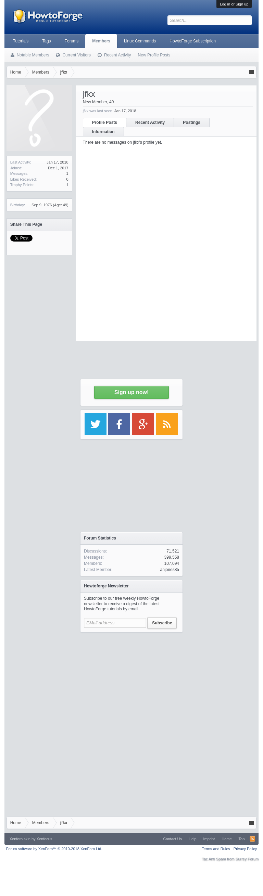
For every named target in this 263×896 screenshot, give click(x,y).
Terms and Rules (216, 849)
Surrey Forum (247, 859)
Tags (46, 41)
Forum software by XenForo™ (54, 849)
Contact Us (172, 839)
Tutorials (21, 41)
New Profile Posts (154, 55)
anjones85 (169, 569)
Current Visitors (76, 55)
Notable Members (33, 55)
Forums (72, 41)
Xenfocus (44, 839)
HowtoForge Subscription (193, 41)
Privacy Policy (245, 849)
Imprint (209, 839)
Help (193, 839)
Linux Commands (140, 41)
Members (101, 41)
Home (226, 839)
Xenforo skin (20, 839)
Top (242, 839)
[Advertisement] (131, 679)
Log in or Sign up (234, 4)
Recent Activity (117, 55)
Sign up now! (131, 392)
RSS (252, 839)
